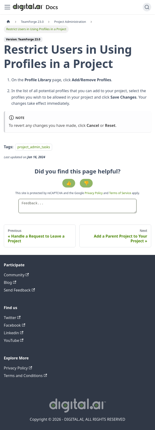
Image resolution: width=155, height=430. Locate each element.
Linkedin (13, 332)
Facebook (14, 325)
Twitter (12, 317)
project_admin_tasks (33, 147)
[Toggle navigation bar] (7, 7)
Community (16, 274)
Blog (10, 282)
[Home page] (8, 21)
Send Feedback (19, 290)
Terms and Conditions (25, 375)
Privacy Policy (94, 193)
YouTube (13, 340)
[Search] (147, 7)
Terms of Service (120, 193)
